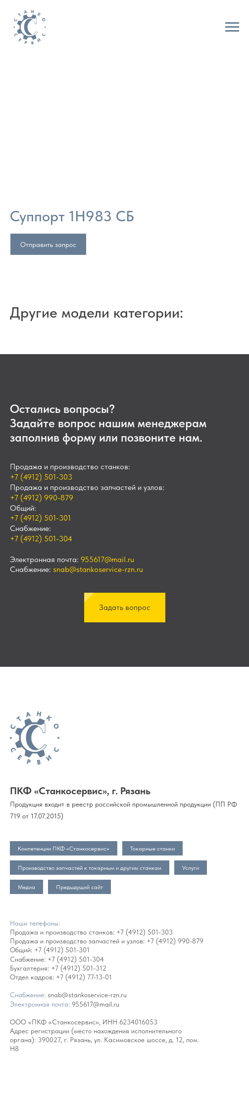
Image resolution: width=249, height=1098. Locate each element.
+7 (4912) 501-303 (41, 477)
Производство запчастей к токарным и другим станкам (89, 867)
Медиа (26, 887)
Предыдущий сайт (79, 887)
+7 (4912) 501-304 (41, 538)
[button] (124, 607)
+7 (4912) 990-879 (41, 497)
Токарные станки (152, 848)
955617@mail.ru (107, 559)
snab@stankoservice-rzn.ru (98, 569)
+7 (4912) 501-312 (78, 968)
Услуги (190, 867)
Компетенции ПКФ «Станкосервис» (63, 848)
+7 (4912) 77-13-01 (84, 977)
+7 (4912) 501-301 (40, 518)
